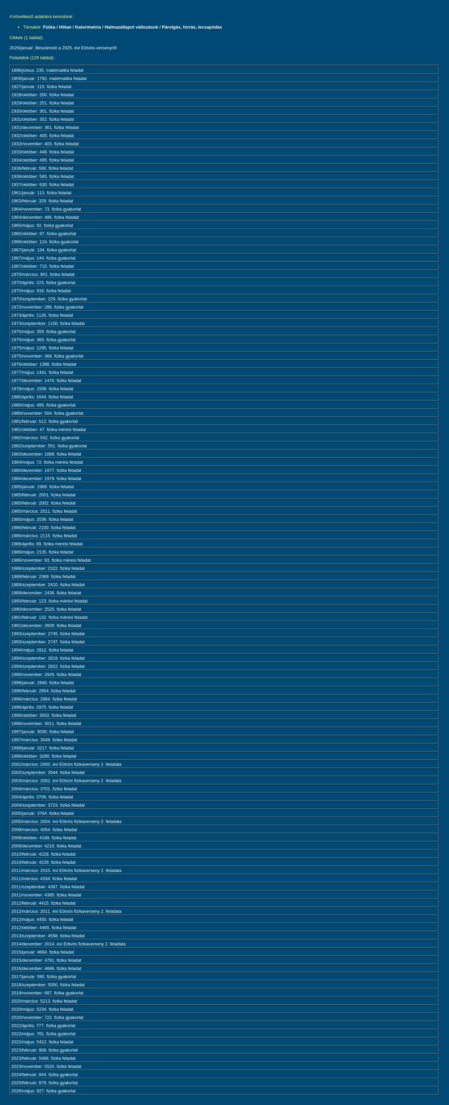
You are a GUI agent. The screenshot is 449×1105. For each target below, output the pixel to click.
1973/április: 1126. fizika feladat (42, 315)
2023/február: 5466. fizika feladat (43, 1058)
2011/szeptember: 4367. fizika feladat (48, 886)
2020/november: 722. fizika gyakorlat (47, 1017)
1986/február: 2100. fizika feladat (43, 527)
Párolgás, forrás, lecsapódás (192, 27)
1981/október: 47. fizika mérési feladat (48, 429)
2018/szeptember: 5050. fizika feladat (48, 984)
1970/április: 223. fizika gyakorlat (43, 282)
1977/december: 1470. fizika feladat (46, 380)
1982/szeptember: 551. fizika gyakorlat (49, 445)
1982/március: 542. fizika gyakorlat (45, 437)
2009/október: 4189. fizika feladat (43, 837)
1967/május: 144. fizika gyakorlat (43, 258)
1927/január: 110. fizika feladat (41, 86)
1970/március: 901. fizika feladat (42, 274)
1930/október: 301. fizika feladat (42, 111)
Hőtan (65, 27)
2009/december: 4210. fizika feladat (46, 845)
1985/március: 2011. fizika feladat (44, 511)
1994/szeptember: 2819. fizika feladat (48, 658)
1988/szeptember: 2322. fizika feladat (48, 568)
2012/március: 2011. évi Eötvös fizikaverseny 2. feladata (66, 911)
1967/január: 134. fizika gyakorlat (43, 249)
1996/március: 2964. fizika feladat (44, 699)
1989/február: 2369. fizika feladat (43, 576)
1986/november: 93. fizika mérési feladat (51, 560)
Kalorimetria (88, 27)
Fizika (49, 27)
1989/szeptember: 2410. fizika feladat (48, 584)
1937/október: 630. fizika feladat (42, 184)
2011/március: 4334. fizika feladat (44, 878)
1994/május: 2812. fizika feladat (42, 650)
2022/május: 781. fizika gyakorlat (43, 1033)
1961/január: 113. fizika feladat (41, 192)
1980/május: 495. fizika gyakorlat (43, 405)
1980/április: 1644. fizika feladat (42, 396)
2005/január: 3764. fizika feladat (42, 813)
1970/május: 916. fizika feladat (41, 290)
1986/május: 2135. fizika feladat (42, 552)
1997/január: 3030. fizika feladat (42, 731)
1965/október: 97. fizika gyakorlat (43, 233)
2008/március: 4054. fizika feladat (44, 829)
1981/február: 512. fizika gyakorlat (44, 421)
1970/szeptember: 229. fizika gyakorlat (49, 298)
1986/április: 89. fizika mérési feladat (47, 543)
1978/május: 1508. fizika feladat (42, 388)
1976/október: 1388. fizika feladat (43, 364)
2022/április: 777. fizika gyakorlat (43, 1025)
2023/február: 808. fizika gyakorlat (44, 1050)
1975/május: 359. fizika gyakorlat (43, 331)
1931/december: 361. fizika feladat (45, 127)
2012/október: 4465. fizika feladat (43, 927)
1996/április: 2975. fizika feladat (42, 707)
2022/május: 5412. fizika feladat (42, 1041)
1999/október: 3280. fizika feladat (43, 756)
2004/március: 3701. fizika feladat (44, 788)
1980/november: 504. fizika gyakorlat (47, 413)
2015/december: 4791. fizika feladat (46, 960)
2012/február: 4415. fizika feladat (43, 903)
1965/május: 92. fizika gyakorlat (42, 225)
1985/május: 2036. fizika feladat (42, 519)
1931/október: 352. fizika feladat (42, 119)
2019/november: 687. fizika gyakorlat (47, 992)
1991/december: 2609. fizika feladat (46, 625)
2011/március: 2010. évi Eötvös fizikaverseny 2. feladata (66, 870)
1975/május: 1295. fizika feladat (42, 347)
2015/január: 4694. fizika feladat (42, 952)
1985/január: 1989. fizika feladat (42, 486)
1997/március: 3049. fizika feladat (44, 739)
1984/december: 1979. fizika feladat (46, 478)
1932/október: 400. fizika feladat (42, 135)
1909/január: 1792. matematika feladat (49, 78)
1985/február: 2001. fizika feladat (43, 494)
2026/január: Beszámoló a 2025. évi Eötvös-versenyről (63, 47)
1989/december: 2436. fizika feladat (46, 592)
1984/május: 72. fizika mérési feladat (47, 462)
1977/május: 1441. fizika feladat (42, 372)
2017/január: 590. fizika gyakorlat (43, 976)
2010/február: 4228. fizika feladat (43, 854)
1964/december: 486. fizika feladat (45, 217)
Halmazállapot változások (131, 27)
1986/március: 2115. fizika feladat (44, 535)
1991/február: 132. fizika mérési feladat (49, 617)
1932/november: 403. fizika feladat (45, 143)
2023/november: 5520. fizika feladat (46, 1066)
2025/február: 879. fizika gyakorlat (44, 1082)
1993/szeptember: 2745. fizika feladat (48, 633)
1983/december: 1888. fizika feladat (46, 454)
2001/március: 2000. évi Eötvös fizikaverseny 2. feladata (66, 764)
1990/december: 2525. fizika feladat (46, 609)
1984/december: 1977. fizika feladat (46, 470)
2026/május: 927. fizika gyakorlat (43, 1090)
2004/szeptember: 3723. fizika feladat (48, 805)
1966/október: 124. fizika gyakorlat (45, 241)
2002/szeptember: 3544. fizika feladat (48, 772)
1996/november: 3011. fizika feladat (46, 723)
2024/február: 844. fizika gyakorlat (44, 1074)
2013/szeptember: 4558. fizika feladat (48, 935)
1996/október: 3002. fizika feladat (43, 715)
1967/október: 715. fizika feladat (42, 266)
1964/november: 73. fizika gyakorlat (46, 209)
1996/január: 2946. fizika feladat (42, 682)
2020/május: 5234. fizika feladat (42, 1009)
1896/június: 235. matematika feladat (47, 70)
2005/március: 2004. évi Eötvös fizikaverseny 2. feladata (66, 821)
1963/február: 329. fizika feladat (42, 200)
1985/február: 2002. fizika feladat (43, 503)
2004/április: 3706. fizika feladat (42, 796)
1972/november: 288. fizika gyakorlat (47, 307)
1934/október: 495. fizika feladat (42, 160)
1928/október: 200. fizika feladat (42, 94)
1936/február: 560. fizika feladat (42, 168)
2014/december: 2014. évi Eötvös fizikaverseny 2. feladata (68, 943)
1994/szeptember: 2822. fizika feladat (48, 666)
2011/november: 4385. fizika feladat (46, 894)
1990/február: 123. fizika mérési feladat (49, 601)
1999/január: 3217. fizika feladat (42, 748)
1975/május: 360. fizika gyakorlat (43, 339)
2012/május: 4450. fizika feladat (42, 919)
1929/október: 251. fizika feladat (42, 102)
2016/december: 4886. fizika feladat (46, 968)
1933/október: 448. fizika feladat (42, 151)
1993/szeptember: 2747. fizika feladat (48, 641)
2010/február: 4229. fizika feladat (43, 862)
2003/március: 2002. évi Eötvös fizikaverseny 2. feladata (66, 780)
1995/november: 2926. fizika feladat (46, 674)
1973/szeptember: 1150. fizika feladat (48, 323)
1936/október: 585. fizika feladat (42, 176)
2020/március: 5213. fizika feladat (44, 1001)
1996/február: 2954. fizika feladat (43, 690)
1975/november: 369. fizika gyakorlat (47, 356)
